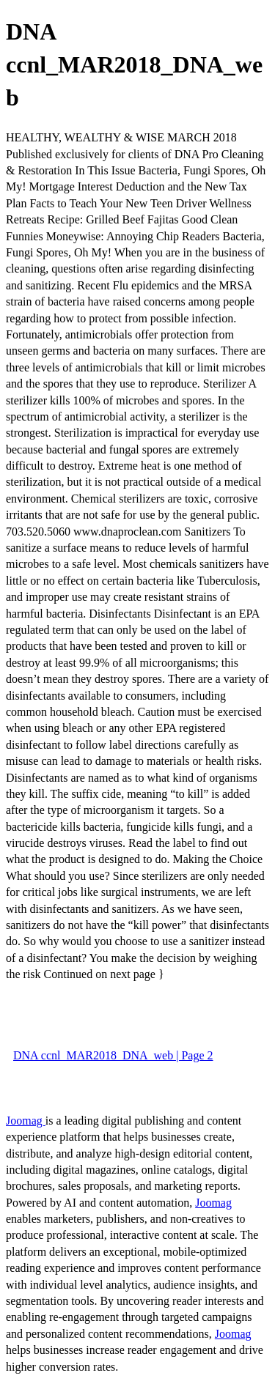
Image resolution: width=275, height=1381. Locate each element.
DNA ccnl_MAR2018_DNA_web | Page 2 (113, 1055)
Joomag (25, 1120)
